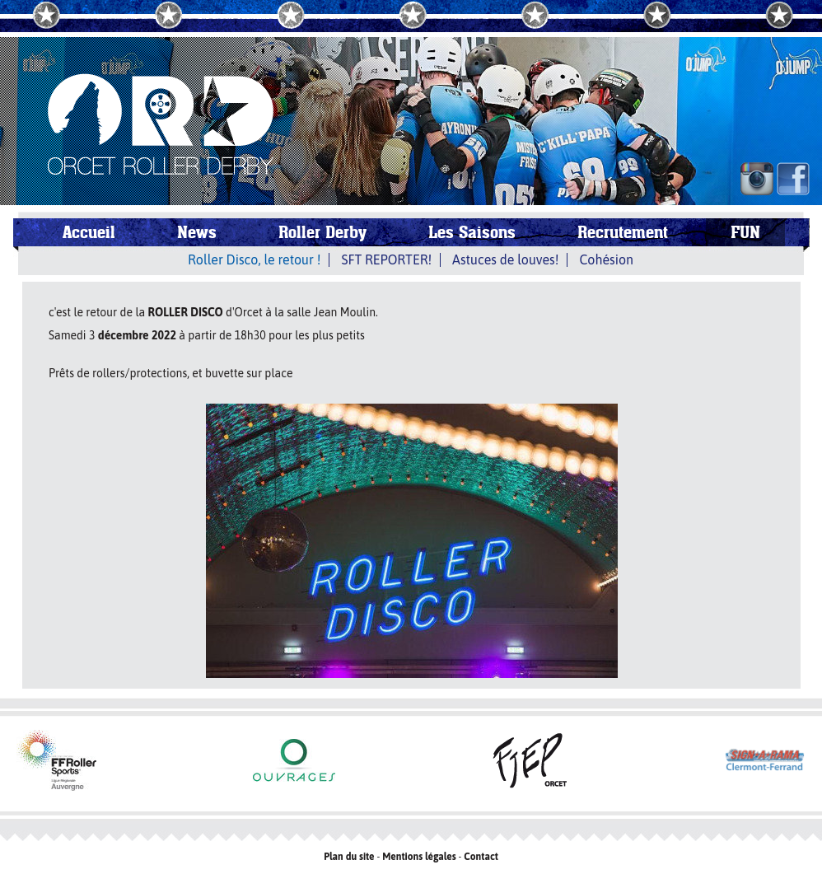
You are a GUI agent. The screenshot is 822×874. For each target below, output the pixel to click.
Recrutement (622, 232)
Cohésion (606, 259)
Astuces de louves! (505, 259)
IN (756, 178)
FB (793, 178)
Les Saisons (472, 232)
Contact (481, 856)
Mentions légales (419, 856)
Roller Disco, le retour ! (254, 259)
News (197, 232)
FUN (745, 232)
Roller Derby (322, 232)
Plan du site (349, 856)
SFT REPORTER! (386, 259)
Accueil (89, 232)
